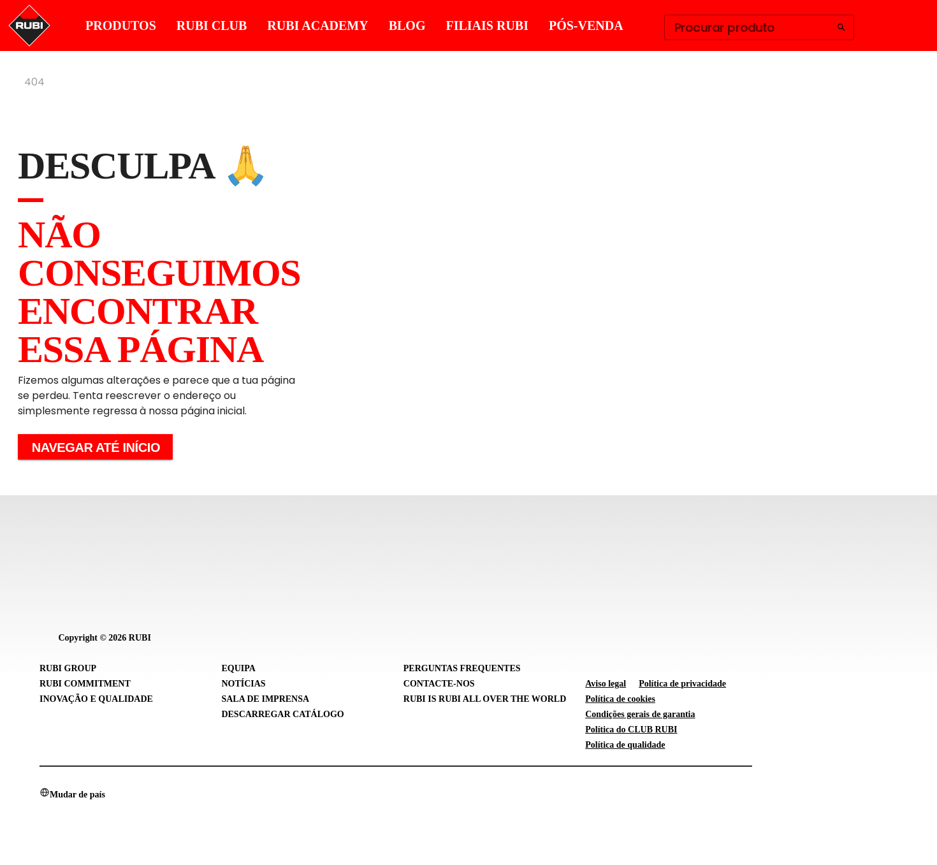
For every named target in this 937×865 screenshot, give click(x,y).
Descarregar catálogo (282, 714)
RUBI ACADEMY (317, 25)
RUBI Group (68, 668)
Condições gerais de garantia (640, 714)
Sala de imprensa (265, 699)
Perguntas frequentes (462, 668)
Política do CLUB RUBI (631, 729)
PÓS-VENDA (586, 25)
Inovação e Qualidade (96, 699)
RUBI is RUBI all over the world (484, 699)
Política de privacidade (682, 683)
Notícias (243, 683)
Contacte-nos (439, 683)
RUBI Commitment (85, 683)
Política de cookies (620, 699)
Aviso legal (605, 683)
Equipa (238, 668)
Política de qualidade (625, 745)
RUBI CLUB (212, 25)
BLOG (407, 25)
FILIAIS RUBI (487, 25)
